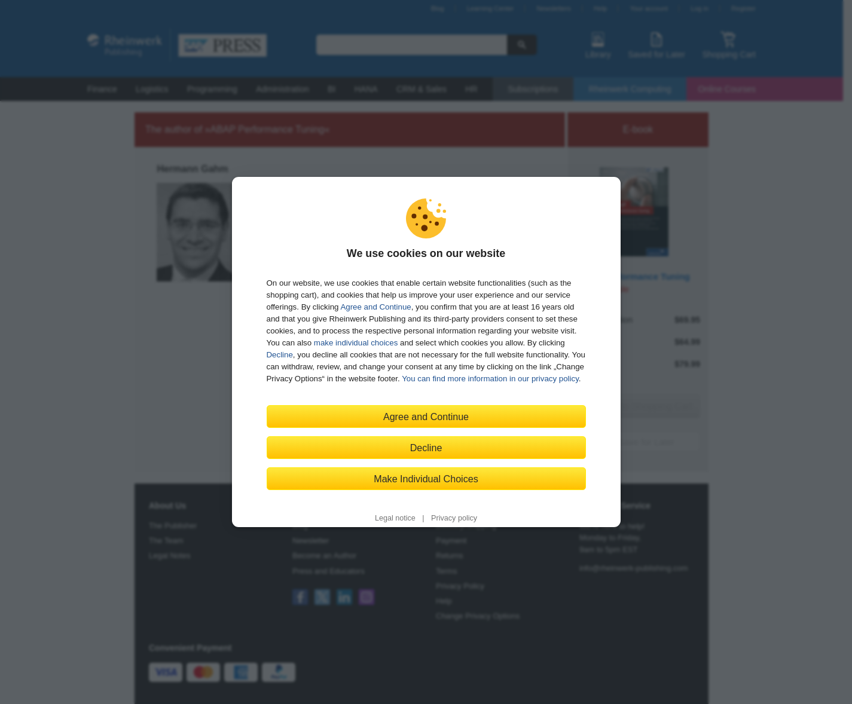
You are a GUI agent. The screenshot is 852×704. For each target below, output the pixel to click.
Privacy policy (454, 518)
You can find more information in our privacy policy (490, 378)
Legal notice (395, 518)
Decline (280, 354)
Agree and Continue (375, 306)
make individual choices (356, 342)
